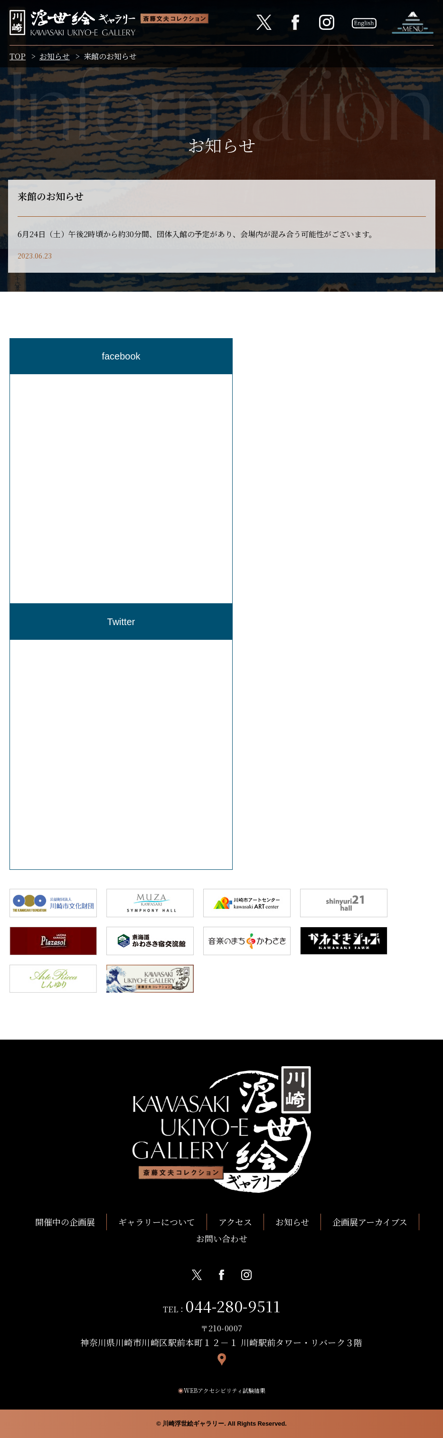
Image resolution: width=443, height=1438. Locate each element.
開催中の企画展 (65, 1222)
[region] (121, 488)
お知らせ (54, 56)
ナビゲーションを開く (413, 22)
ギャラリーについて (156, 1222)
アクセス (235, 1222)
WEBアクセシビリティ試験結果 (221, 1390)
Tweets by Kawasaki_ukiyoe (61, 646)
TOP (17, 56)
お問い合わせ (221, 1238)
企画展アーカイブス (369, 1222)
